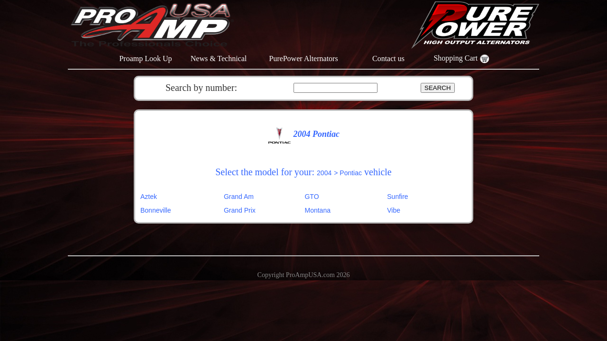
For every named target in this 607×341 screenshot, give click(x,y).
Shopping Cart (461, 58)
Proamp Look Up (145, 58)
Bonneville (155, 210)
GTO (311, 196)
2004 (324, 173)
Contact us (388, 58)
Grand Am (239, 196)
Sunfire (397, 196)
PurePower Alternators (303, 58)
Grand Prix (240, 210)
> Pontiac (348, 173)
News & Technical (219, 58)
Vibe (393, 210)
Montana (317, 210)
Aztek (148, 196)
